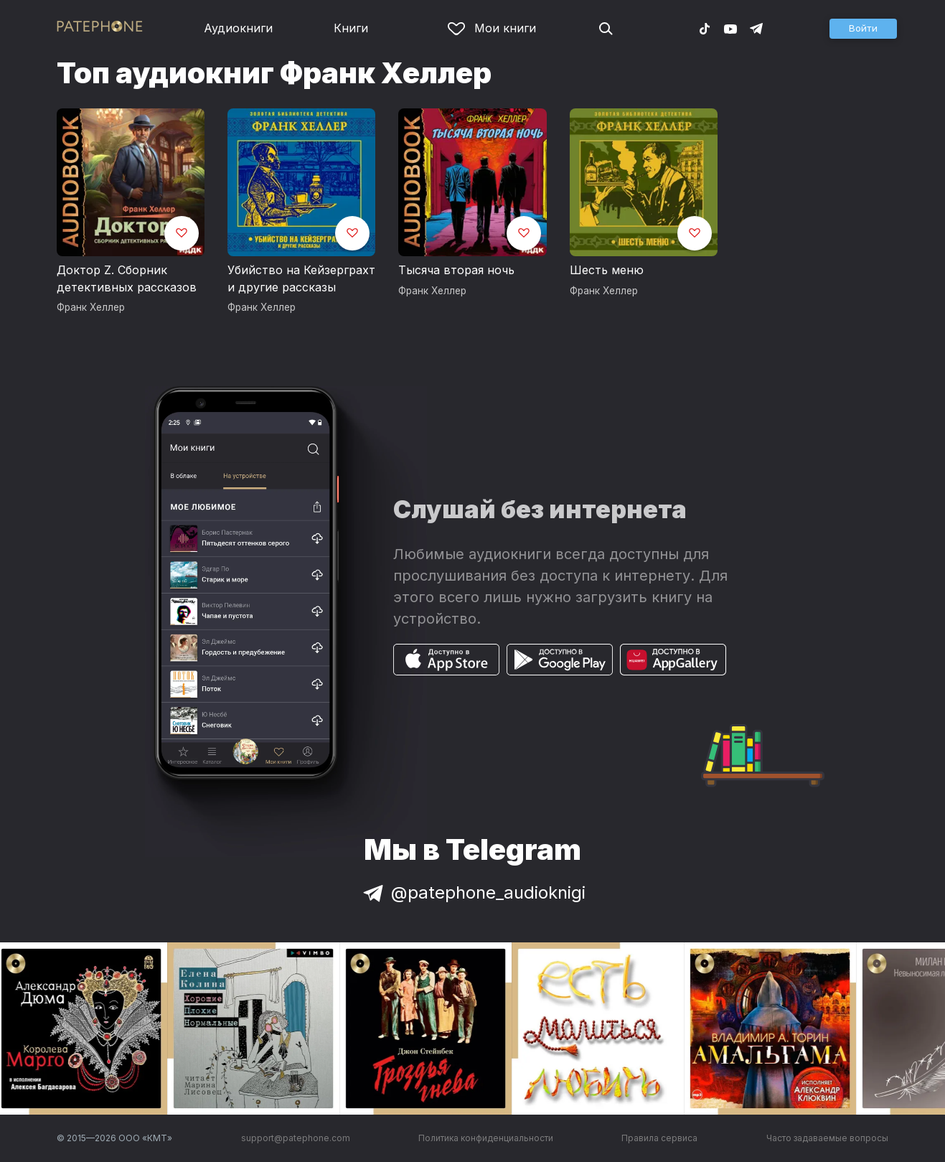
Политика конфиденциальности (485, 1138)
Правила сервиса (659, 1138)
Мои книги (492, 28)
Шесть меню (607, 270)
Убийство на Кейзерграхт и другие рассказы (301, 278)
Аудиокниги (238, 28)
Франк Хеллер (91, 307)
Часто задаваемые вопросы (827, 1138)
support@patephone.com (295, 1138)
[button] (863, 29)
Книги (351, 28)
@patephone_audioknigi (473, 892)
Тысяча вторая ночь (456, 270)
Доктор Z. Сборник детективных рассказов (127, 278)
